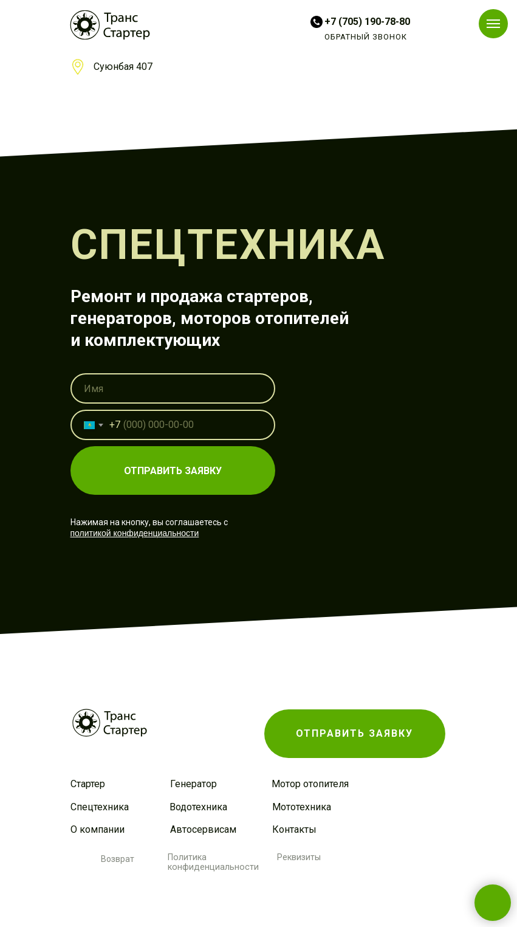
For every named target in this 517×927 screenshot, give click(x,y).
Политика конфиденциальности (213, 862)
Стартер (87, 784)
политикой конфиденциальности (134, 533)
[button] (354, 733)
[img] (110, 25)
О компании (97, 829)
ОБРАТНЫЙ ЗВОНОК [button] (365, 36)
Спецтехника (99, 807)
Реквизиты (299, 857)
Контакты (294, 829)
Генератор (193, 784)
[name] (172, 388)
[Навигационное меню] (493, 23)
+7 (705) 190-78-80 (367, 21)
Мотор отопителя (310, 784)
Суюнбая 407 (123, 66)
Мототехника (301, 807)
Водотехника (198, 807)
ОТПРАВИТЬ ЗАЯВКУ (173, 471)
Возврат (117, 859)
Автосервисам (203, 829)
